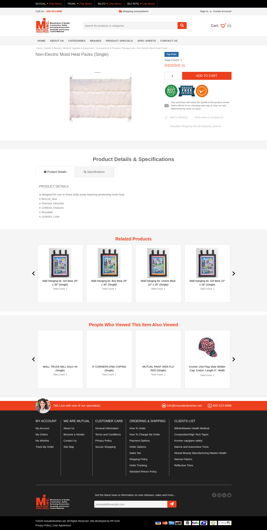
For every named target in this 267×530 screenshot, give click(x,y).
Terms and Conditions (108, 434)
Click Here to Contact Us (209, 117)
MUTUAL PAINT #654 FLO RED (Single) (158, 368)
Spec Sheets (146, 40)
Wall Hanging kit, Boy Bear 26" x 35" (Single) (109, 282)
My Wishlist (42, 440)
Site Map (69, 446)
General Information (107, 428)
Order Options (138, 446)
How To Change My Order (145, 434)
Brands (95, 40)
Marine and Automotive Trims (191, 446)
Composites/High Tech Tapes (191, 434)
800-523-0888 (54, 11)
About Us (57, 40)
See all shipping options (195, 126)
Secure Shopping (105, 446)
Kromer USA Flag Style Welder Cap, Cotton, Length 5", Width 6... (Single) (207, 370)
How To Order (138, 428)
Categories (77, 40)
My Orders (42, 434)
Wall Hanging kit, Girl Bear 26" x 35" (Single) (60, 282)
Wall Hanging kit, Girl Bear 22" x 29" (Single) (207, 282)
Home (42, 40)
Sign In (204, 11)
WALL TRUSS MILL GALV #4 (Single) (60, 368)
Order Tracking (138, 465)
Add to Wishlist (179, 117)
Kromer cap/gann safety (188, 440)
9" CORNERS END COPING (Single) (109, 368)
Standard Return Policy (143, 471)
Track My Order (45, 446)
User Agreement (62, 525)
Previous (33, 273)
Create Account (222, 11)
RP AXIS (115, 521)
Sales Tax (135, 452)
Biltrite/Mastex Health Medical (191, 428)
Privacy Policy (103, 440)
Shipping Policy (139, 459)
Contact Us (169, 40)
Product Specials (119, 40)
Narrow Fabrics (183, 459)
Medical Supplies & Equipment (78, 48)
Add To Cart (206, 76)
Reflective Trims (183, 465)
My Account (42, 428)
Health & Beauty (52, 48)
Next (233, 273)
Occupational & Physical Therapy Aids (115, 48)
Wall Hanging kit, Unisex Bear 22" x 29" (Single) (158, 282)
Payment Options (140, 440)
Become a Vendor (74, 434)
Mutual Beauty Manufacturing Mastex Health (200, 452)
